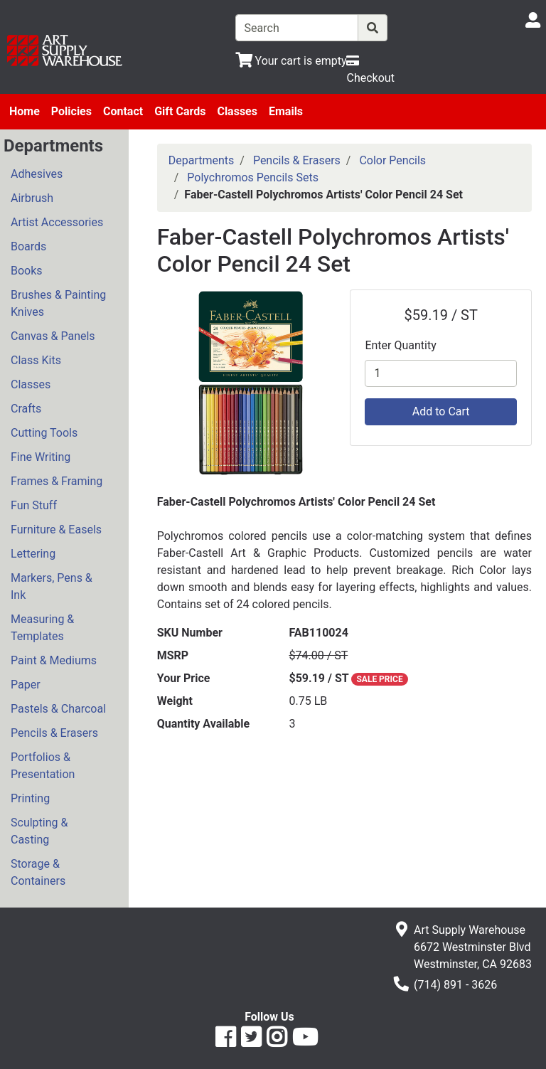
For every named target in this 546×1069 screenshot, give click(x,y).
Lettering (33, 553)
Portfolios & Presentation (43, 765)
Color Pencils (392, 160)
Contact (123, 111)
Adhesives (37, 174)
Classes (237, 111)
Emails (286, 111)
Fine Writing (40, 457)
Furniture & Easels (56, 529)
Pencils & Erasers (54, 733)
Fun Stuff (34, 505)
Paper (26, 684)
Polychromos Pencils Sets (252, 177)
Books (27, 270)
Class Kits (36, 360)
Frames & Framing (56, 481)
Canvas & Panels (53, 336)
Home (24, 111)
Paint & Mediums (54, 660)
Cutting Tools (44, 433)
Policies (71, 111)
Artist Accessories (57, 222)
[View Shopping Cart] (291, 61)
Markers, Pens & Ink (51, 586)
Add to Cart (441, 411)
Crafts (26, 408)
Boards (28, 246)
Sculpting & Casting (39, 831)
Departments (201, 160)
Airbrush (32, 198)
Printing (30, 798)
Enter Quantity (400, 345)
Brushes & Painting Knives (58, 303)
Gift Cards (179, 111)
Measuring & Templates (42, 627)
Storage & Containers (38, 872)
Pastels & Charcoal (58, 709)
